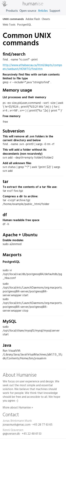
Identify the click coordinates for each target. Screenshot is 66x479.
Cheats (46, 19)
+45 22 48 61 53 (31, 433)
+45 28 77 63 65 (42, 424)
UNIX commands (13, 19)
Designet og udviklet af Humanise (33, 459)
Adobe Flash (33, 19)
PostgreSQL (24, 24)
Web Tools (9, 24)
